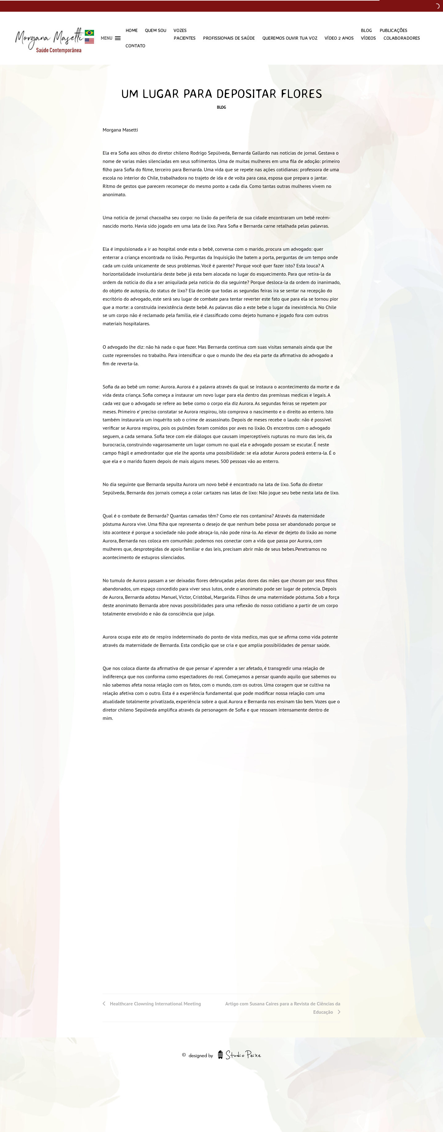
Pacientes (184, 38)
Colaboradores (402, 38)
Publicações (393, 30)
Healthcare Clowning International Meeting (155, 1003)
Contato (135, 46)
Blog (366, 30)
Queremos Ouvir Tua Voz (289, 38)
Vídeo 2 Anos (339, 38)
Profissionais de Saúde (229, 38)
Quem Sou (155, 30)
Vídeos (368, 38)
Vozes (180, 30)
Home (131, 30)
